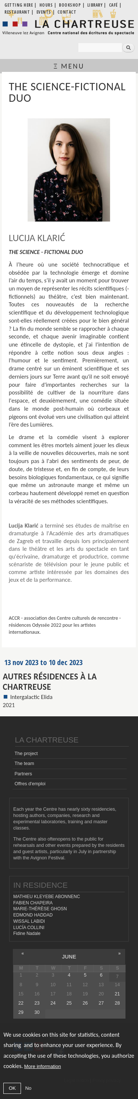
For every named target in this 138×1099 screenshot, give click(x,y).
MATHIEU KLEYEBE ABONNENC (46, 896)
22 (21, 1003)
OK (12, 1088)
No (28, 1088)
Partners (23, 773)
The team (24, 763)
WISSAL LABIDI (29, 921)
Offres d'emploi (29, 783)
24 (53, 1003)
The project (26, 753)
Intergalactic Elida (31, 696)
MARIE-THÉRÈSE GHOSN (40, 908)
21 (117, 994)
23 (36, 1003)
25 (69, 1003)
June (69, 957)
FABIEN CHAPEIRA (33, 902)
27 (101, 1003)
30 (36, 1012)
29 (21, 1012)
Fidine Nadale (26, 933)
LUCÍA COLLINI (28, 927)
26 (85, 1003)
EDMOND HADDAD (33, 915)
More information (42, 1066)
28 (117, 1003)
